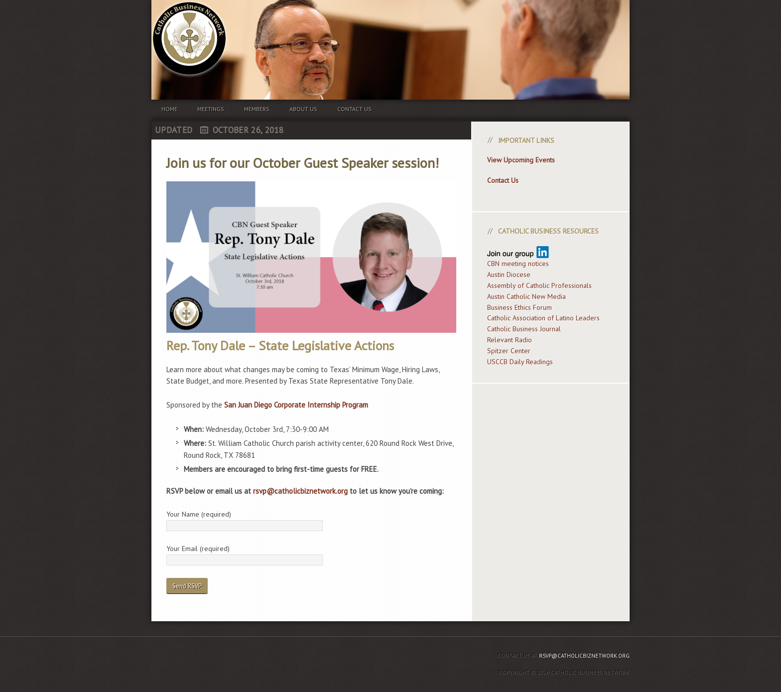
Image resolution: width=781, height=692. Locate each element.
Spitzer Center (508, 350)
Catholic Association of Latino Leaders (543, 317)
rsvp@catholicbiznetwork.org (300, 491)
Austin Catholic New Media (526, 296)
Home (169, 109)
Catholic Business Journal (524, 328)
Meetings (210, 109)
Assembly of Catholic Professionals (539, 285)
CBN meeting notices (518, 263)
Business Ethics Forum (519, 307)
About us (303, 109)
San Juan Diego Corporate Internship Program (296, 405)
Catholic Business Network (390, 30)
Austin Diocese (508, 274)
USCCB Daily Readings (520, 361)
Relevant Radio (509, 339)
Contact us (354, 109)
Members (256, 109)
